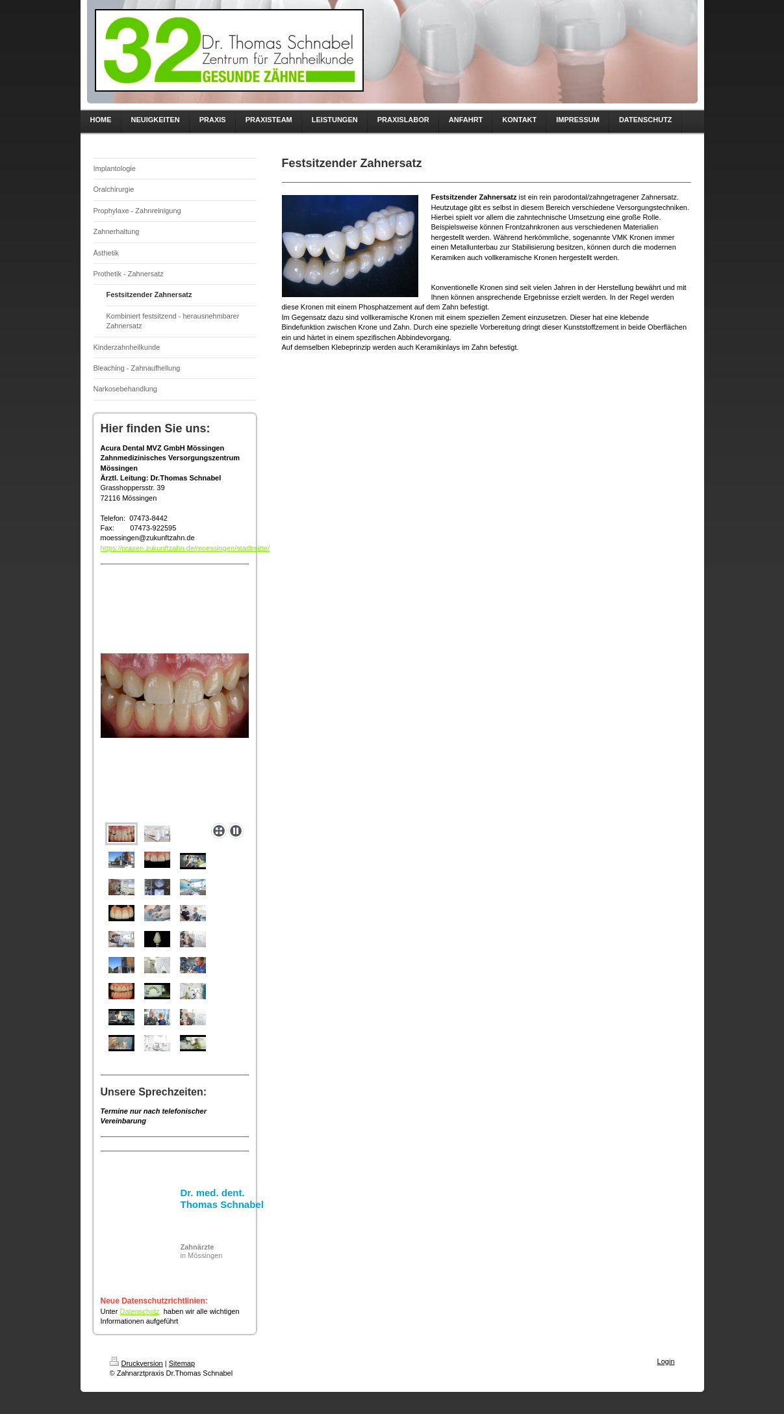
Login (666, 1361)
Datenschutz (139, 1311)
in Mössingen (202, 1251)
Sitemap (182, 1363)
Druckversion (136, 1363)
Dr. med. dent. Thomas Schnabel (222, 1198)
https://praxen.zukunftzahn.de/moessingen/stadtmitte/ (185, 548)
